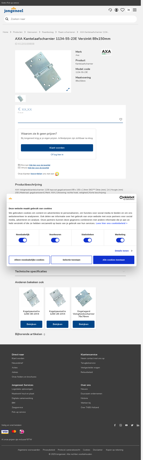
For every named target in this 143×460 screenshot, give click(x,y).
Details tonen (122, 250)
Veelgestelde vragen (90, 367)
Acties (15, 367)
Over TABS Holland (90, 407)
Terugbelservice (88, 363)
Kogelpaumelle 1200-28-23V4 (57, 312)
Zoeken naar (7, 19)
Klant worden (57, 147)
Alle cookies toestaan (114, 260)
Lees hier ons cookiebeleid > (111, 223)
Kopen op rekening (114, 449)
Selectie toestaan (71, 260)
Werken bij (86, 402)
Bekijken (31, 324)
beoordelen (36, 173)
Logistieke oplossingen (22, 389)
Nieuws (84, 389)
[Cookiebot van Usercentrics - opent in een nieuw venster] (121, 198)
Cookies (86, 449)
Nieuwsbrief (17, 363)
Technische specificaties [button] (31, 271)
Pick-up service (19, 412)
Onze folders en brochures (24, 376)
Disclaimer (98, 449)
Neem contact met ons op (92, 358)
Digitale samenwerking (22, 398)
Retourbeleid (87, 372)
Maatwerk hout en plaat (23, 393)
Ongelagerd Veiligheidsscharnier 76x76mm (84, 314)
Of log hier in (57, 154)
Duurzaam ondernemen (91, 393)
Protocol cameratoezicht (69, 449)
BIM (13, 402)
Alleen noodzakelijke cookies (29, 260)
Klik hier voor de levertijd (39, 165)
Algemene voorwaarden (29, 449)
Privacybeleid (49, 449)
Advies (15, 372)
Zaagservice (17, 407)
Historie (84, 398)
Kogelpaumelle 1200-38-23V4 (31, 312)
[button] (134, 10)
